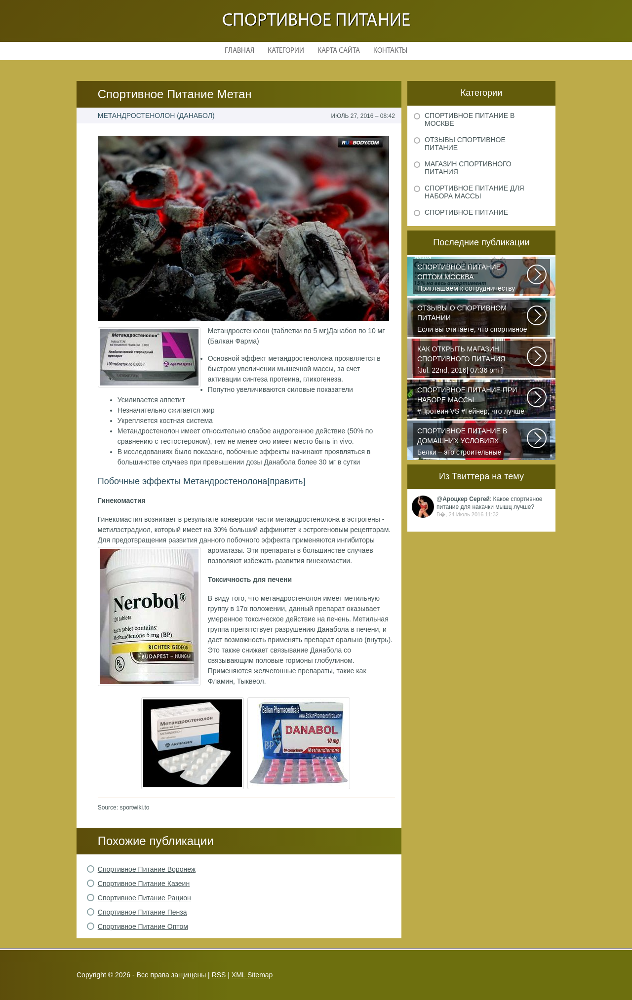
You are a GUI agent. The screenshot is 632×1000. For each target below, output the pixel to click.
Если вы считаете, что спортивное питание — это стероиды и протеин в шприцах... (472, 319)
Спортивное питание (316, 21)
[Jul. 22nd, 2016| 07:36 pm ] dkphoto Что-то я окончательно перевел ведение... (472, 360)
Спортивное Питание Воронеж (147, 869)
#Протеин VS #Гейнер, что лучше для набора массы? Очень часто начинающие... (472, 401)
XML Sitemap (252, 975)
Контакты (390, 51)
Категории (286, 51)
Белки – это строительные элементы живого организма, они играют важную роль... (472, 442)
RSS (219, 975)
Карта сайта (338, 51)
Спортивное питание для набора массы (474, 192)
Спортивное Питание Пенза (142, 912)
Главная (239, 51)
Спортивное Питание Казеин (144, 883)
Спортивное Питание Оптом (143, 926)
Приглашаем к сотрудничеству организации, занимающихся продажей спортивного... (472, 278)
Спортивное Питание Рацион (144, 898)
